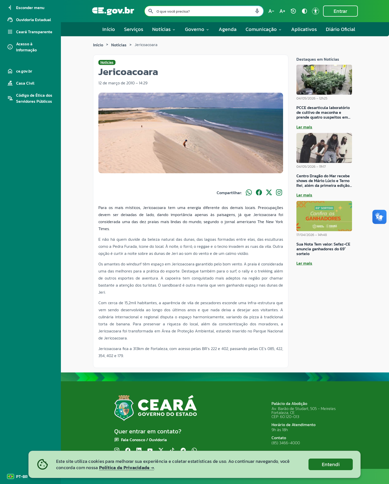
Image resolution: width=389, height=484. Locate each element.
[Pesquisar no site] (204, 11)
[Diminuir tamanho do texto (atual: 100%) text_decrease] (271, 11)
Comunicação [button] (264, 29)
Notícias (119, 45)
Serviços (133, 29)
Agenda (228, 29)
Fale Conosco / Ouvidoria (144, 440)
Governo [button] (197, 29)
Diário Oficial (340, 29)
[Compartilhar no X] (269, 192)
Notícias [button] (164, 29)
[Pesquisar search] (151, 11)
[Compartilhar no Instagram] (279, 192)
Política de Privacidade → (126, 467)
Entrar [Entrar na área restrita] (340, 11)
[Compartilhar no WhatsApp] (249, 192)
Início (108, 29)
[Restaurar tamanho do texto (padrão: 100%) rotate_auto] (293, 11)
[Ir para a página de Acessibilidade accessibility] (315, 11)
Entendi (331, 464)
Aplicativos (304, 29)
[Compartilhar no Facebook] (259, 192)
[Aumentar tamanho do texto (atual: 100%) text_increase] (282, 11)
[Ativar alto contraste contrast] (304, 11)
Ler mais (304, 127)
